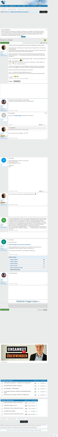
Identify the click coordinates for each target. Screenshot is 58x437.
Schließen (23, 36)
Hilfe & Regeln (33, 5)
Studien (39, 5)
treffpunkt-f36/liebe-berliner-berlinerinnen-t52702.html (19, 244)
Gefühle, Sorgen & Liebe (12, 418)
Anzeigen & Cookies (25, 430)
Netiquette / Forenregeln (34, 430)
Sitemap (40, 430)
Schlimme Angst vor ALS (10, 405)
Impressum (14, 430)
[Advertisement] (28, 292)
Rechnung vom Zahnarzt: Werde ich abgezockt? (16, 394)
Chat (28, 5)
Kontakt (8, 430)
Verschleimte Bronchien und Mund (13, 385)
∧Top (55, 436)
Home (2, 5)
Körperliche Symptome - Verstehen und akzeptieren (17, 382)
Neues (6, 5)
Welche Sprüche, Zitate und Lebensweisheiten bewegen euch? (20, 402)
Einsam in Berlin (6, 40)
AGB (29, 430)
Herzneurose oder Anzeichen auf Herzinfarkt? (16, 414)
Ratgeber (23, 5)
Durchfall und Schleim (9, 411)
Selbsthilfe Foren (13, 5)
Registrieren (39, 7)
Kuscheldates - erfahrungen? (11, 388)
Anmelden (45, 7)
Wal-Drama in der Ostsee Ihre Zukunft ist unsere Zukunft (18, 408)
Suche (19, 5)
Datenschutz (19, 430)
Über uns (11, 430)
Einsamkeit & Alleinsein (21, 418)
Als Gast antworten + (5, 42)
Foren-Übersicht (3, 418)
